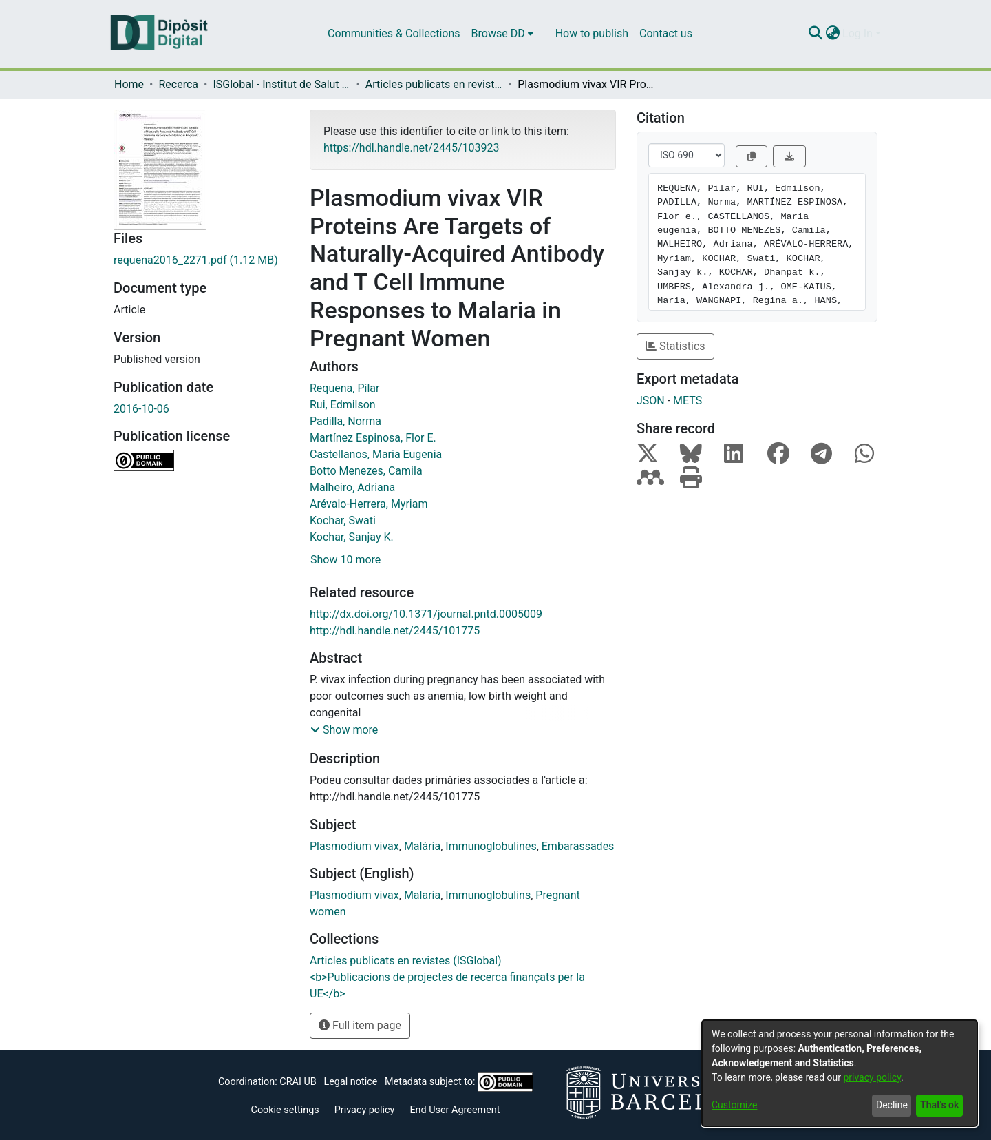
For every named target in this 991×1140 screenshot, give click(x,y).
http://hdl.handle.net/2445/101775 (395, 630)
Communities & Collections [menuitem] (394, 33)
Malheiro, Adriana (352, 487)
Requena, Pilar (344, 388)
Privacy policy (364, 1110)
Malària (422, 846)
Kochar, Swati (343, 520)
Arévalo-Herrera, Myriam (368, 503)
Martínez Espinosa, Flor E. (373, 437)
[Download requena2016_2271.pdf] (201, 260)
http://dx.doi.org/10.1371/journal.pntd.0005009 (426, 614)
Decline (892, 1104)
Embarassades (578, 846)
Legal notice (350, 1082)
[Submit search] (815, 33)
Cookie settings (285, 1110)
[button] (344, 730)
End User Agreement (454, 1110)
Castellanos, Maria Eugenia (376, 454)
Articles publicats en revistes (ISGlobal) (434, 84)
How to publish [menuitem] (591, 33)
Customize (734, 1104)
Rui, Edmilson (343, 404)
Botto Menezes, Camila (366, 470)
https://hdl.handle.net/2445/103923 (411, 147)
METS (687, 400)
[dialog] (839, 1073)
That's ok (939, 1104)
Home (129, 84)
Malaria (422, 895)
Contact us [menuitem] (665, 33)
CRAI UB (297, 1082)
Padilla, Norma (345, 421)
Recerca (178, 84)
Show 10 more (345, 559)
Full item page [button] (360, 1025)
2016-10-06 (141, 408)
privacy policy (872, 1077)
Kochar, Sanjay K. (352, 536)
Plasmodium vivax (354, 846)
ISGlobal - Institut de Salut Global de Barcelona (281, 84)
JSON (651, 400)
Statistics (675, 346)
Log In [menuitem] (857, 33)
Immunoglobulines (490, 846)
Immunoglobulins (488, 895)
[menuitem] (502, 34)
